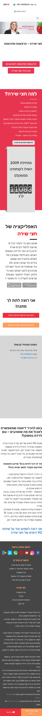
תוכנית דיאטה (23, 677)
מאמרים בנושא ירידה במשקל (21, 576)
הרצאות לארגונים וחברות (21, 600)
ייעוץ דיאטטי (11, 681)
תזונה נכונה (7, 633)
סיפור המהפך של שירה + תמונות (21, 569)
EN (4, 4)
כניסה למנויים (20, 11)
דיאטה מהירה (10, 640)
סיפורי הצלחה (27, 670)
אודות (21, 596)
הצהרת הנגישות (13, 701)
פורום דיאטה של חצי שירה (21, 580)
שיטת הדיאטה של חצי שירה (21, 565)
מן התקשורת (21, 572)
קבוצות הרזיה (19, 684)
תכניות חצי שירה (21, 70)
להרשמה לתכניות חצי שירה (23, 143)
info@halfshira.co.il (28, 358)
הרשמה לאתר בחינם (32, 712)
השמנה (13, 619)
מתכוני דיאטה (19, 643)
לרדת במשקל (20, 633)
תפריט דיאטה (29, 636)
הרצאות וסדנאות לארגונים (21, 64)
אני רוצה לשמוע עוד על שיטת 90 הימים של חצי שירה (22, 531)
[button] (3, 28)
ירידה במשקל (20, 664)
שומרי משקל (12, 674)
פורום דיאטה (29, 657)
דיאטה (32, 626)
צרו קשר (21, 604)
